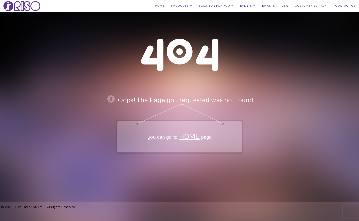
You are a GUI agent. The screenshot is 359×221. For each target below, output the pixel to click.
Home (159, 5)
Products (181, 5)
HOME (189, 136)
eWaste (268, 5)
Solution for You (216, 5)
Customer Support (311, 5)
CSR (285, 5)
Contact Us (345, 5)
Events (247, 5)
